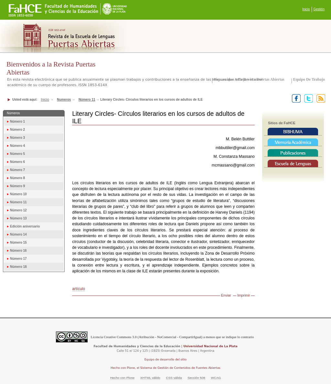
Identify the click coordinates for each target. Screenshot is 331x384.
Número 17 (18, 258)
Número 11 (87, 99)
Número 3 (17, 137)
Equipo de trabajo (309, 79)
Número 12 (18, 210)
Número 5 (17, 154)
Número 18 (18, 266)
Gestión (319, 9)
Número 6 (17, 162)
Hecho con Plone (122, 377)
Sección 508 (196, 377)
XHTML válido (150, 377)
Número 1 (17, 121)
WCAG (216, 377)
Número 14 (18, 234)
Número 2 (17, 129)
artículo (78, 289)
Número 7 (17, 170)
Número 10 (18, 194)
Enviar (226, 295)
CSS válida (174, 377)
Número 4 (17, 145)
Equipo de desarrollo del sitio (165, 359)
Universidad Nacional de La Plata (210, 346)
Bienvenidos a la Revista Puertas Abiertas (249, 79)
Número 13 (18, 218)
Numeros (64, 99)
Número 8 (17, 178)
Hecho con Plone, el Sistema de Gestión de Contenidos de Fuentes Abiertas (165, 367)
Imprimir (243, 295)
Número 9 (17, 186)
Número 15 (18, 242)
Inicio (306, 9)
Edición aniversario (25, 226)
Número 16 (18, 250)
